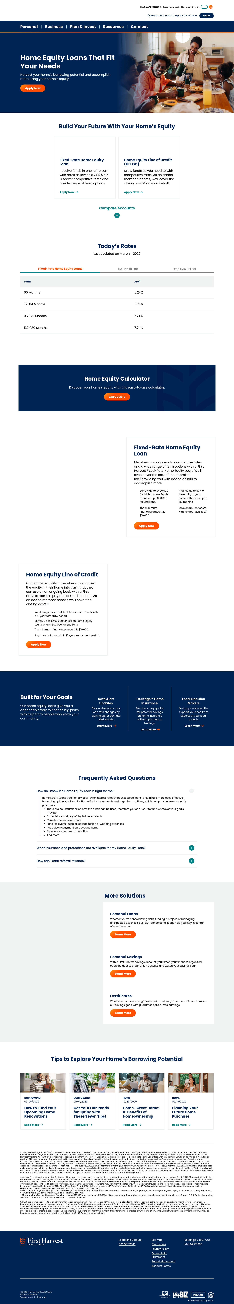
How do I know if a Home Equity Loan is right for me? (75, 791)
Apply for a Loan (186, 15)
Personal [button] (29, 26)
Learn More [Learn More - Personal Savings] (123, 974)
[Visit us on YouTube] (109, 1243)
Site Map (157, 1240)
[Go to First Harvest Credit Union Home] (41, 1241)
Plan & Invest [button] (83, 26)
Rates (165, 7)
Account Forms (161, 1266)
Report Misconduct (163, 1261)
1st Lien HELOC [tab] (128, 269)
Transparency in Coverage (33, 1297)
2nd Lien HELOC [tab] (185, 269)
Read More (31, 1125)
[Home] (27, 11)
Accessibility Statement (159, 1255)
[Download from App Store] (77, 1290)
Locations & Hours (191, 7)
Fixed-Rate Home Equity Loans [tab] (60, 269)
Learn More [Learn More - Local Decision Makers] (192, 726)
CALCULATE (117, 397)
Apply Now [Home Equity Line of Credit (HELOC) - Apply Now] (131, 192)
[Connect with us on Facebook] (75, 1243)
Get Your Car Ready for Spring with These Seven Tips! (91, 1112)
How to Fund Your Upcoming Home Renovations (40, 1112)
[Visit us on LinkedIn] (86, 1243)
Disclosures (159, 1244)
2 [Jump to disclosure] (140, 478)
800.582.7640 (127, 1244)
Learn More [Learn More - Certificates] (123, 1013)
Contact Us (175, 7)
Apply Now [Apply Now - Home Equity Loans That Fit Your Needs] (33, 88)
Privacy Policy (160, 1249)
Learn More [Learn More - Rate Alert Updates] (104, 726)
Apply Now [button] (146, 526)
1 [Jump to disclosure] (193, 470)
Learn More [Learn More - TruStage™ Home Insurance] (148, 729)
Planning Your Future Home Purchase (185, 1112)
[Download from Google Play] (93, 1290)
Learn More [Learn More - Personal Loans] (123, 934)
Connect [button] (139, 26)
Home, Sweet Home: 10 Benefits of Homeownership (141, 1112)
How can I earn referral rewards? (61, 861)
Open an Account (159, 15)
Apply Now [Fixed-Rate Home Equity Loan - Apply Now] (67, 192)
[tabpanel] (117, 306)
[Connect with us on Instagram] (97, 1243)
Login (206, 15)
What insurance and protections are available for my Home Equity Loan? (91, 848)
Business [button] (54, 26)
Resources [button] (113, 26)
